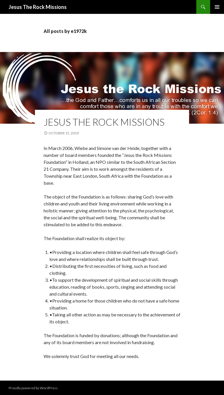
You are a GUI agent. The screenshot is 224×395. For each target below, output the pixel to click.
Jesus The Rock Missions (38, 7)
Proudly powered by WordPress (33, 388)
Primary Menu (217, 7)
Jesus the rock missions (104, 122)
